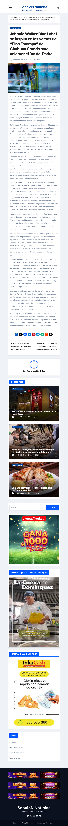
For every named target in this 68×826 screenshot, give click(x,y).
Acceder (12, 742)
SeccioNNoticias (22, 60)
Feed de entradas (16, 747)
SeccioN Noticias (34, 7)
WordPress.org (14, 758)
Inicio (11, 17)
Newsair (40, 823)
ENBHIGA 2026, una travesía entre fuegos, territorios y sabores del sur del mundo (33, 451)
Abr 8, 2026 (34, 417)
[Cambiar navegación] (10, 8)
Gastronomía (18, 17)
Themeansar (50, 823)
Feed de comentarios (17, 753)
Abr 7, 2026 (34, 455)
